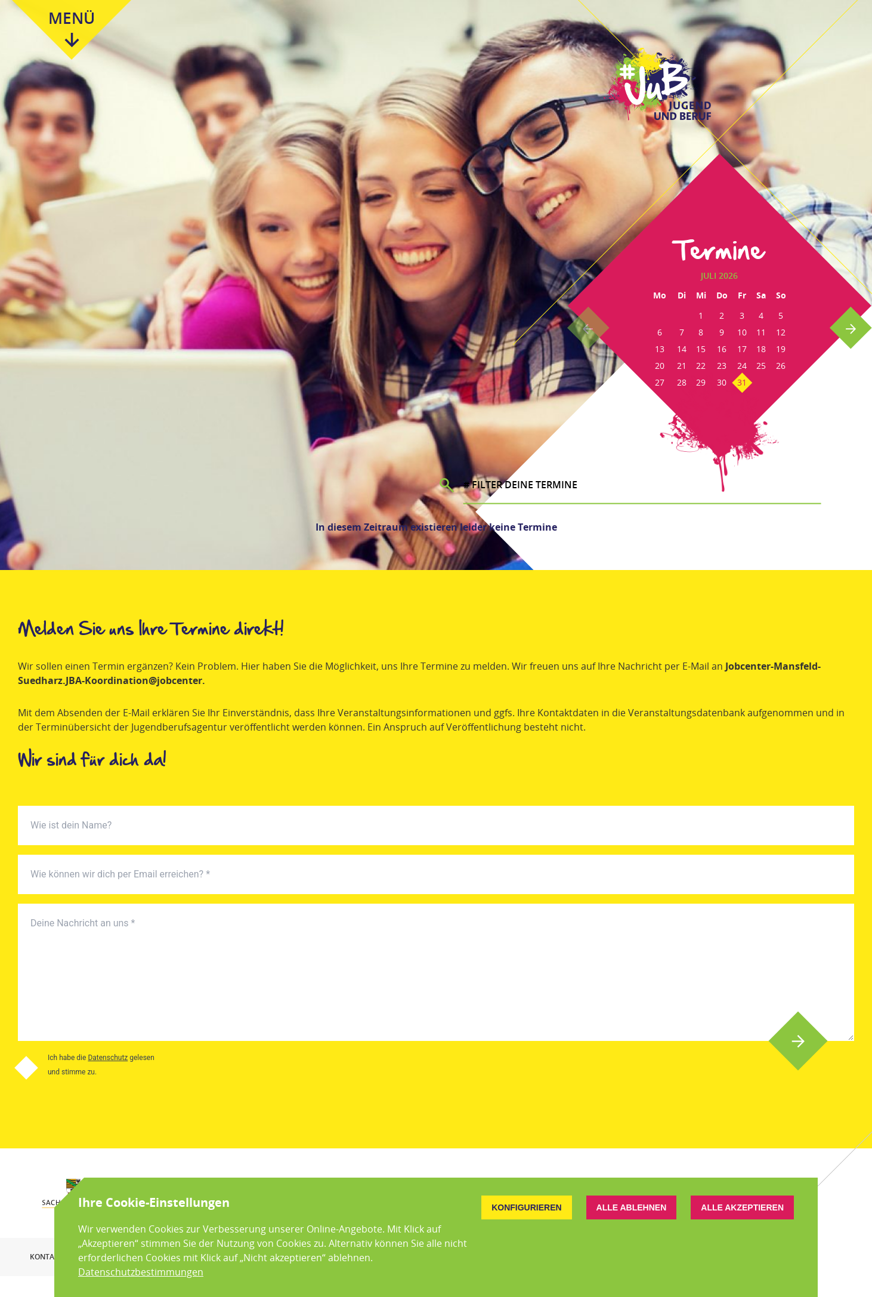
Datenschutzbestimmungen (140, 1271)
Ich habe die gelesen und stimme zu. (101, 1064)
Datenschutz (108, 1057)
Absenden (798, 1041)
